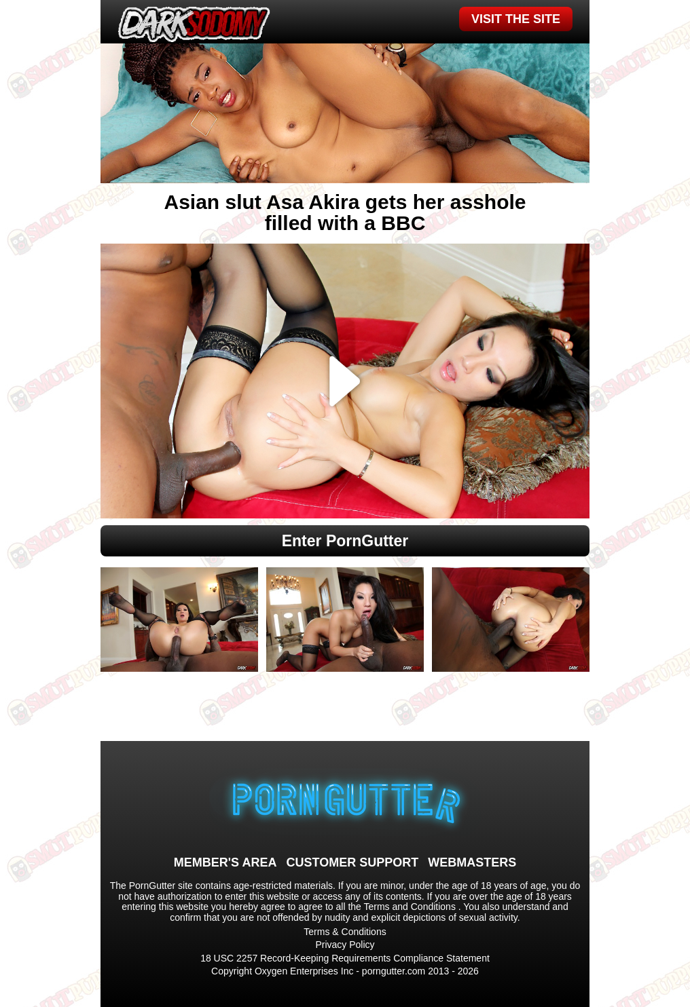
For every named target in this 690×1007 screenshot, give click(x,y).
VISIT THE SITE (515, 19)
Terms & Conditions (345, 931)
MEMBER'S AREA (225, 862)
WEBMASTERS (472, 862)
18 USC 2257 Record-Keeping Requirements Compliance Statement (345, 958)
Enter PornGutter (345, 541)
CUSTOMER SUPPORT (352, 862)
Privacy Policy (344, 944)
